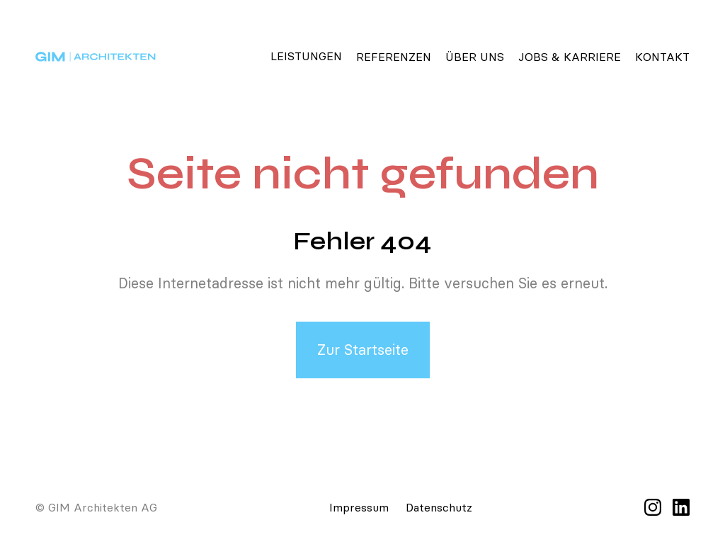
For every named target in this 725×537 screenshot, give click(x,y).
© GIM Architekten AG (96, 507)
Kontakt (662, 57)
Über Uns (474, 57)
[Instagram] (652, 507)
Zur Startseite (363, 349)
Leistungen (306, 56)
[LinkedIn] (681, 507)
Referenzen (393, 57)
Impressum (359, 507)
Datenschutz (439, 507)
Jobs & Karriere (569, 57)
